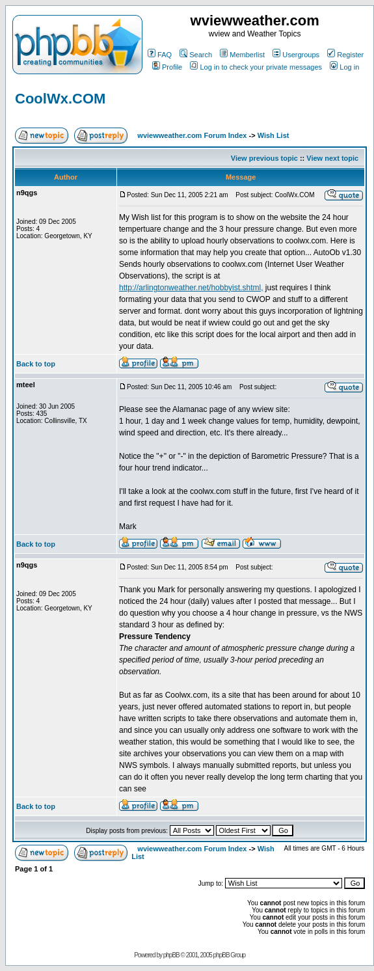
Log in (344, 67)
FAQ (160, 55)
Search (196, 55)
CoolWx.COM (60, 98)
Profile (167, 67)
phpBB (171, 955)
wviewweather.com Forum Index (192, 135)
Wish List (273, 135)
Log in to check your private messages (256, 67)
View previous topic (264, 158)
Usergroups (296, 55)
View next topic (332, 158)
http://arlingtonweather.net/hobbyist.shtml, (191, 287)
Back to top (35, 364)
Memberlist (242, 55)
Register (345, 55)
